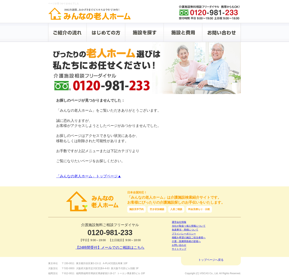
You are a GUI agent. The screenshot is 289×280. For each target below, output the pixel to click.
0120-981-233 (110, 232)
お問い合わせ (179, 245)
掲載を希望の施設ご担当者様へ (189, 237)
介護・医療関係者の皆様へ (186, 241)
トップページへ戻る (211, 259)
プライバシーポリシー (184, 233)
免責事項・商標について (185, 229)
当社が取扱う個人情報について (189, 225)
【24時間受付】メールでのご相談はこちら (109, 248)
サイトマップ (179, 249)
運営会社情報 (179, 222)
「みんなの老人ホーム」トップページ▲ (88, 176)
